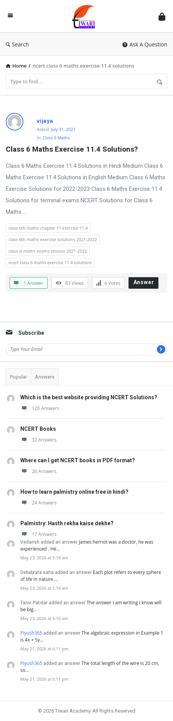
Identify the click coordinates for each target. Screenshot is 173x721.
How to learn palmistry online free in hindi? (74, 492)
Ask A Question (144, 44)
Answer (143, 282)
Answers (44, 377)
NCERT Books (38, 429)
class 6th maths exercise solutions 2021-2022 (52, 239)
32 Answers (38, 440)
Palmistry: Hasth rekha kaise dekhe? (67, 523)
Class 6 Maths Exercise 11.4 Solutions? (72, 149)
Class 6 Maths (56, 138)
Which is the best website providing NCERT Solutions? (88, 397)
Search (17, 44)
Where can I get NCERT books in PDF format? (77, 460)
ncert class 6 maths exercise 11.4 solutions (50, 262)
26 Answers (38, 471)
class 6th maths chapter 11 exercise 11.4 (48, 228)
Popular (18, 377)
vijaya (45, 121)
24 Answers (38, 502)
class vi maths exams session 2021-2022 (47, 251)
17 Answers (38, 534)
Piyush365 (31, 633)
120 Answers (39, 408)
